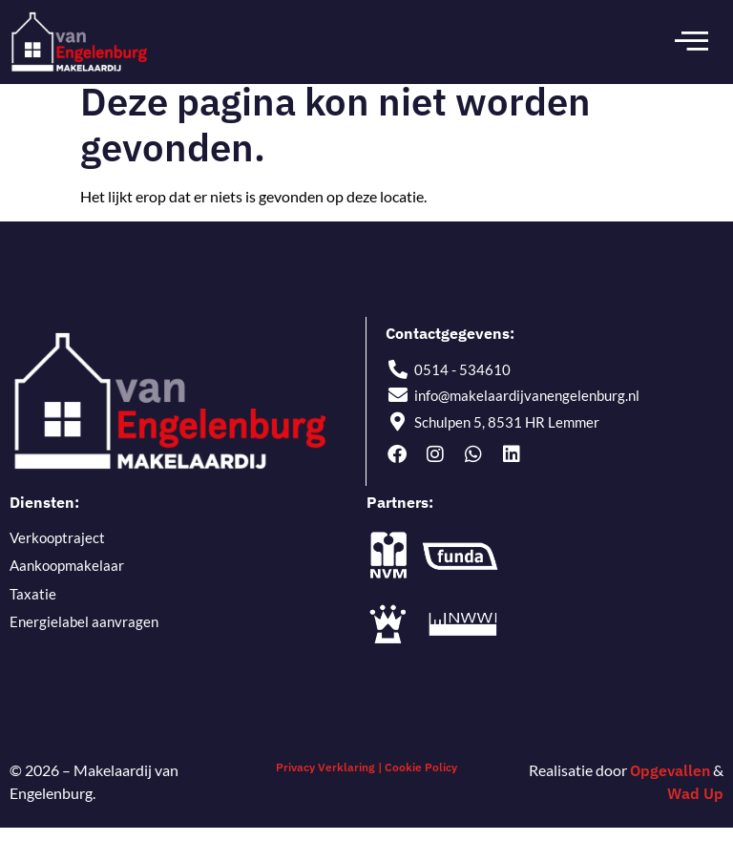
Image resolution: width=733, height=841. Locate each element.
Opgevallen (670, 782)
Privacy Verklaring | (329, 779)
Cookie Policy (421, 779)
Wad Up (695, 805)
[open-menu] (691, 42)
